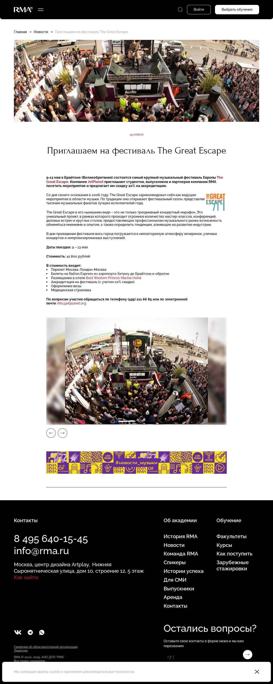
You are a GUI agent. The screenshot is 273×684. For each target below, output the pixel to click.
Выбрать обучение (237, 9)
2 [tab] (146, 421)
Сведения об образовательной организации (46, 647)
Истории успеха (184, 571)
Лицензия (21, 650)
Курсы (224, 545)
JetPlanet (95, 182)
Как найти (26, 577)
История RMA (180, 536)
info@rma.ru (41, 550)
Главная (20, 32)
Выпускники (179, 589)
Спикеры (175, 562)
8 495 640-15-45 (51, 538)
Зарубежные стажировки (232, 565)
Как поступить (234, 554)
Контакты (175, 606)
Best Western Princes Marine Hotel (113, 278)
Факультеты (231, 536)
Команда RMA (181, 554)
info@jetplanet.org (71, 303)
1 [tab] (126, 421)
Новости (41, 32)
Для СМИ (175, 580)
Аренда (173, 597)
